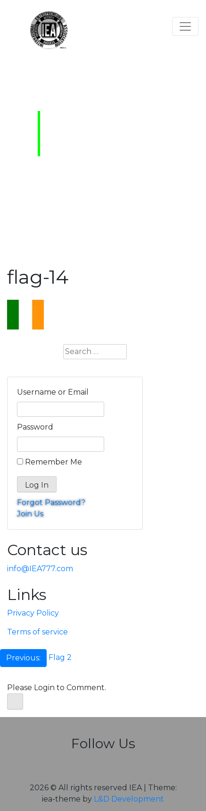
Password (35, 426)
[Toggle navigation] (185, 26)
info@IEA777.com (40, 568)
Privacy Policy (33, 612)
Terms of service (37, 631)
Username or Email (53, 392)
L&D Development (129, 798)
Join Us (30, 513)
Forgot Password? (51, 502)
